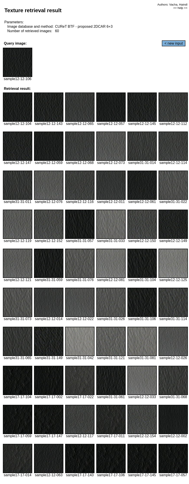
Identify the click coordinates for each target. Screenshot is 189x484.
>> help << (180, 8)
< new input (174, 43)
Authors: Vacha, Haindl (172, 4)
